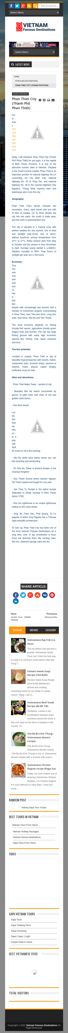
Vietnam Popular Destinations (14, 139)
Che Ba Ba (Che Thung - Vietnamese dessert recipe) (40, 737)
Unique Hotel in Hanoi (21, 942)
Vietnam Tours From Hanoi (25, 825)
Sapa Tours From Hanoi (24, 843)
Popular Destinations (26, 81)
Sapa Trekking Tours (21, 925)
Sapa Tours (16, 919)
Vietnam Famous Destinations (41, 1025)
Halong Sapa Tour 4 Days (34, 807)
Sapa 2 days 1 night (20, 936)
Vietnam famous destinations (27, 837)
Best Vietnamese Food (23, 954)
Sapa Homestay (18, 931)
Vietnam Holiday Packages (34, 832)
